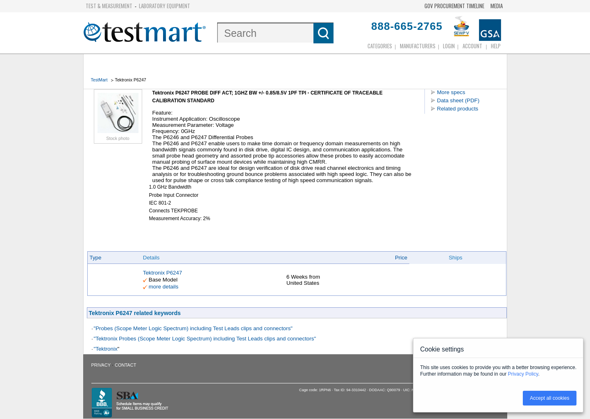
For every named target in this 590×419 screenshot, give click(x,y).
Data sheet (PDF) (458, 100)
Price (401, 258)
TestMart (99, 79)
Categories (380, 46)
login (449, 46)
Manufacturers (418, 46)
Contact (125, 365)
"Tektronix (106, 349)
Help (496, 46)
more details (164, 287)
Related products (458, 109)
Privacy (101, 365)
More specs (451, 92)
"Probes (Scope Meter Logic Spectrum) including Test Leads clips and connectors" (193, 328)
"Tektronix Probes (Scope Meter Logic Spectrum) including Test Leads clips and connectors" (205, 339)
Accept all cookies (549, 398)
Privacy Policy (523, 374)
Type (96, 258)
